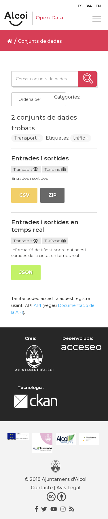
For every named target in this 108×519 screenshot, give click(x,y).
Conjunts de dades (40, 41)
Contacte (42, 487)
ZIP (52, 195)
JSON (26, 272)
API (37, 305)
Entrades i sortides (40, 158)
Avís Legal (68, 487)
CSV (24, 195)
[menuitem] (80, 6)
